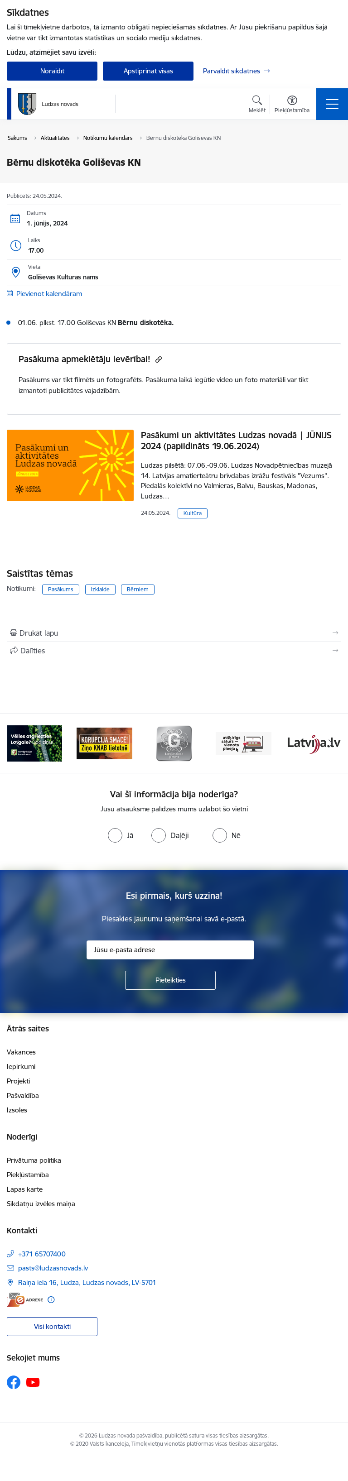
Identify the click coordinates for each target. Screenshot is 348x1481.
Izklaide (100, 589)
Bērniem (138, 589)
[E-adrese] (25, 1299)
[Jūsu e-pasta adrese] (170, 949)
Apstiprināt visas (148, 71)
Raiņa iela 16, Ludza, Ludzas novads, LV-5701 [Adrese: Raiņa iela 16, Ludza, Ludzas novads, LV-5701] (87, 1282)
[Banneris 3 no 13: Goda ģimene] (174, 742)
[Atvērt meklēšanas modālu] (257, 105)
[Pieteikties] (170, 980)
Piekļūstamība (28, 1174)
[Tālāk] (330, 743)
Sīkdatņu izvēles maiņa (41, 1203)
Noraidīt (52, 71)
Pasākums (60, 589)
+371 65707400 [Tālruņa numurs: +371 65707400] (42, 1254)
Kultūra (193, 513)
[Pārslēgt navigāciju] (332, 104)
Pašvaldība (23, 1095)
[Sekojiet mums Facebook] (13, 1382)
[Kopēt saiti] (157, 359)
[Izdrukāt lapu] (174, 633)
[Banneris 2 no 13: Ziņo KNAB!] (105, 742)
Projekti (18, 1081)
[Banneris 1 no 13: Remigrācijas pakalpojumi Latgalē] (34, 742)
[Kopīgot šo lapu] (174, 650)
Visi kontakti (52, 1326)
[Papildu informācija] (51, 1299)
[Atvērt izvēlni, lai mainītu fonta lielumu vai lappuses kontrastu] (292, 105)
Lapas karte (25, 1189)
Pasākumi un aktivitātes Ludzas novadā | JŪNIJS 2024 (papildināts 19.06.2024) (236, 440)
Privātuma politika (34, 1160)
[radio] (120, 835)
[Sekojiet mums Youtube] (33, 1381)
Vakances (21, 1052)
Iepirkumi (21, 1066)
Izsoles (17, 1110)
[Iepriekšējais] (17, 743)
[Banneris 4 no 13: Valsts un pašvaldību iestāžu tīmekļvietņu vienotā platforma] (244, 742)
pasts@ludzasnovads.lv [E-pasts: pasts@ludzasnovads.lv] (53, 1268)
